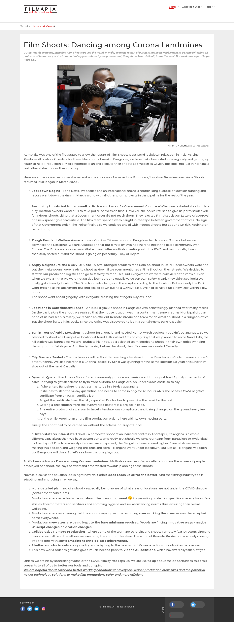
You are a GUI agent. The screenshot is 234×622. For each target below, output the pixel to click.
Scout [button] (172, 6)
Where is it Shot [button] (191, 6)
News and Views (42, 26)
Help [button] (208, 6)
